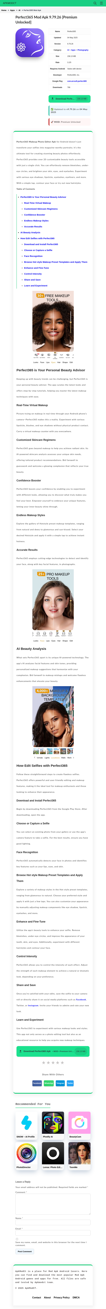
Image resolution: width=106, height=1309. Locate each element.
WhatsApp (48, 1083)
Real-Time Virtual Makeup (37, 203)
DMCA (76, 1301)
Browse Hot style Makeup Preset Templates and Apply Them (55, 262)
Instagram (33, 1005)
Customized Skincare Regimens (41, 209)
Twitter (70, 1083)
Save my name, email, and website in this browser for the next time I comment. (51, 1247)
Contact (36, 1301)
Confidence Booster (34, 214)
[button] (70, 99)
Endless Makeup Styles (36, 220)
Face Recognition (33, 256)
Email (19, 1232)
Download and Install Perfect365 (41, 244)
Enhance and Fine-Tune (36, 268)
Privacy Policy (62, 1301)
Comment (21, 1192)
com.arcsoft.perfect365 (77, 81)
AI (19, 10)
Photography (82, 50)
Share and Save (32, 279)
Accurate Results (33, 226)
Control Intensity (33, 274)
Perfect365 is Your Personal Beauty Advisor (43, 197)
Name (19, 1221)
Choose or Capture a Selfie (38, 250)
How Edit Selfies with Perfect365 (37, 238)
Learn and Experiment (35, 285)
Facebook (81, 999)
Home (3, 10)
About (47, 1301)
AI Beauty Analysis (30, 232)
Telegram (60, 1083)
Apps (12, 10)
